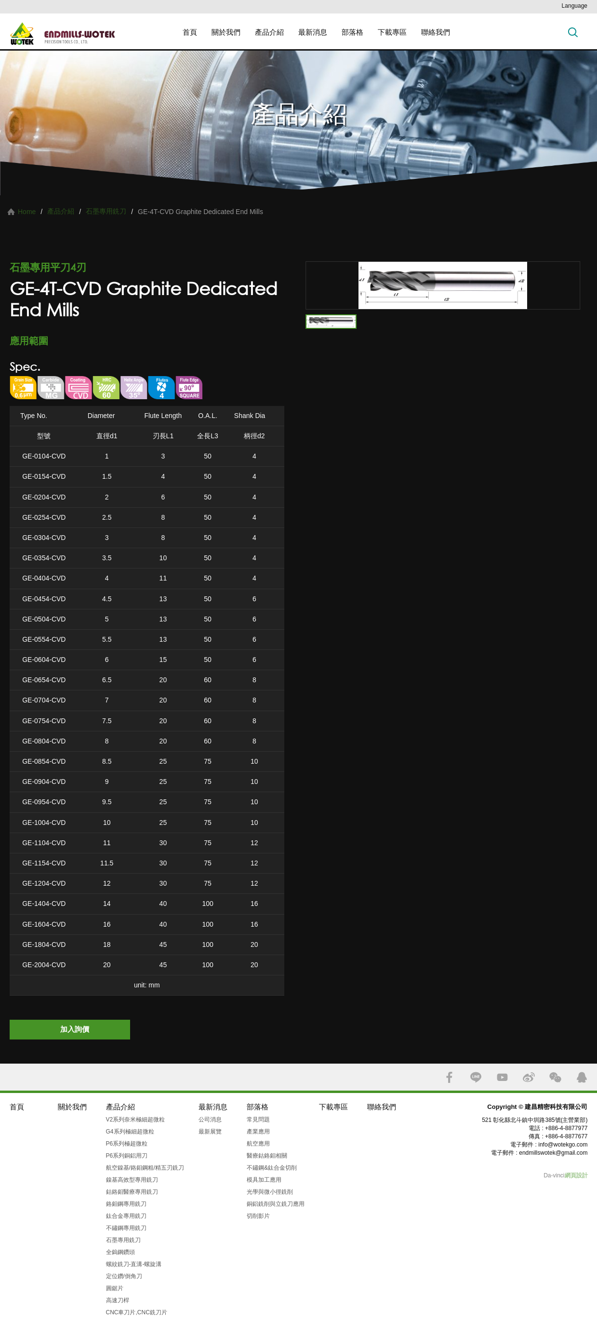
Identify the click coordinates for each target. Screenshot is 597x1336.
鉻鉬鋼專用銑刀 (126, 1204)
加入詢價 (74, 1029)
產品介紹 (269, 32)
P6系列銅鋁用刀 (127, 1155)
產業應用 (258, 1131)
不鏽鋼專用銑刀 (126, 1228)
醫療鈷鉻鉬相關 (267, 1155)
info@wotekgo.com (562, 1144)
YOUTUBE (502, 1077)
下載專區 (392, 32)
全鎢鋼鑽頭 (120, 1252)
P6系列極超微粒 (127, 1143)
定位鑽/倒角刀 (124, 1276)
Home (27, 212)
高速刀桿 (117, 1300)
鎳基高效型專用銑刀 (132, 1179)
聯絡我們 (435, 32)
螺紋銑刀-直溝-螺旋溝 (134, 1264)
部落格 (352, 32)
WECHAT (555, 1077)
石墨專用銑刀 (106, 211)
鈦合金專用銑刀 (126, 1216)
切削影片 (258, 1216)
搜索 (572, 32)
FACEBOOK (449, 1077)
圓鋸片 (114, 1288)
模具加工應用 (264, 1179)
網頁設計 (576, 1175)
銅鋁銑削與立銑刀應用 (276, 1204)
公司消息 (210, 1119)
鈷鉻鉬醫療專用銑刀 (132, 1191)
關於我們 (226, 32)
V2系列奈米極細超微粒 (135, 1119)
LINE (476, 1077)
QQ (582, 1077)
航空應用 (258, 1143)
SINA (529, 1077)
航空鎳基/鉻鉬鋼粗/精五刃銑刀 (145, 1167)
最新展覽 (210, 1131)
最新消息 (312, 32)
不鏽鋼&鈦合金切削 (272, 1167)
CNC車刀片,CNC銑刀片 (136, 1312)
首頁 (190, 32)
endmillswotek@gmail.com (553, 1152)
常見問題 (258, 1119)
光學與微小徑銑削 (270, 1191)
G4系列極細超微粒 (130, 1131)
